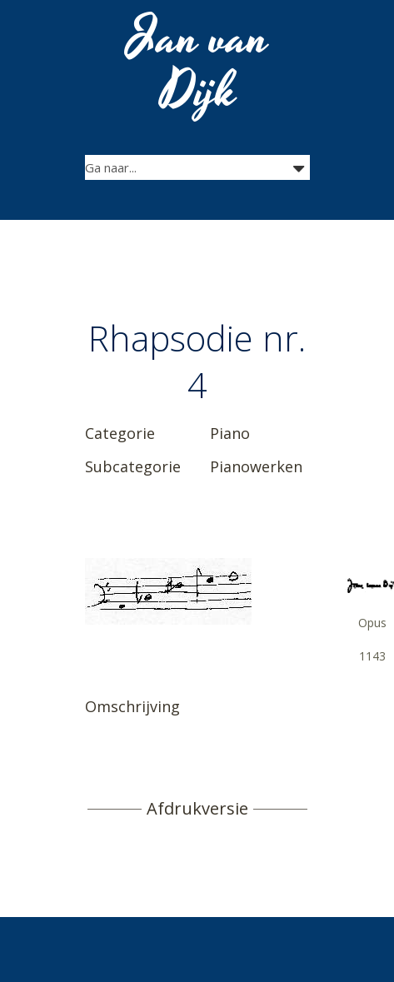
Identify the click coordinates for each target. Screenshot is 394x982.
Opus (372, 623)
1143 (372, 656)
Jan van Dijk (198, 65)
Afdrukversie (197, 808)
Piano (230, 433)
